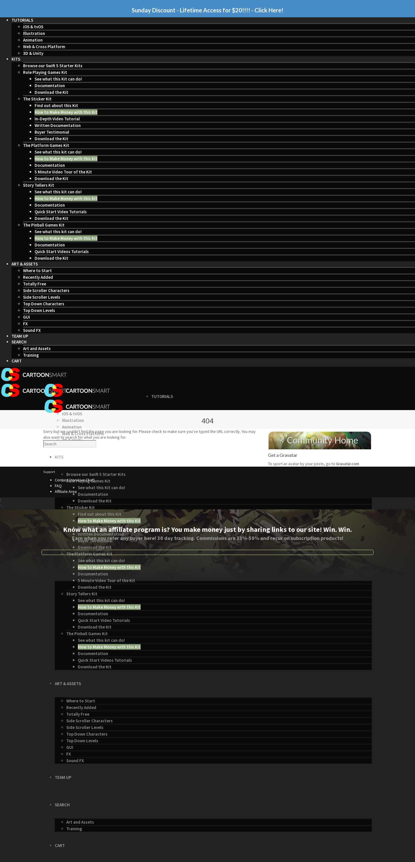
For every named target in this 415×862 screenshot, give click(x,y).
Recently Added (38, 277)
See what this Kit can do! (58, 79)
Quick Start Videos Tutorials (62, 251)
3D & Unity (33, 53)
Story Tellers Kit (38, 185)
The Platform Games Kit (46, 145)
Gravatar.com (347, 463)
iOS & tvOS (33, 26)
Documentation (50, 85)
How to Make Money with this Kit (66, 112)
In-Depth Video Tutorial (57, 118)
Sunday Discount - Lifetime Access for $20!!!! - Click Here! (207, 10)
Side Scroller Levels (41, 297)
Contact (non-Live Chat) (75, 480)
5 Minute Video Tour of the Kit (63, 172)
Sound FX (32, 330)
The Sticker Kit (37, 99)
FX (25, 323)
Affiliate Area (66, 491)
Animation (33, 40)
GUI (26, 317)
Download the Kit (51, 92)
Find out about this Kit (56, 105)
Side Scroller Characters (46, 290)
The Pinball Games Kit (44, 225)
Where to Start (37, 270)
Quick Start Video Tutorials (61, 211)
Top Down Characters (43, 303)
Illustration (34, 33)
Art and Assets (37, 348)
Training (31, 355)
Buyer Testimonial (52, 132)
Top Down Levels (39, 310)
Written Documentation (58, 125)
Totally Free (34, 284)
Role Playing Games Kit (45, 72)
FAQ (58, 485)
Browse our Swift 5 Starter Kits (52, 65)
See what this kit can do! (58, 152)
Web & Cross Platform (44, 46)
